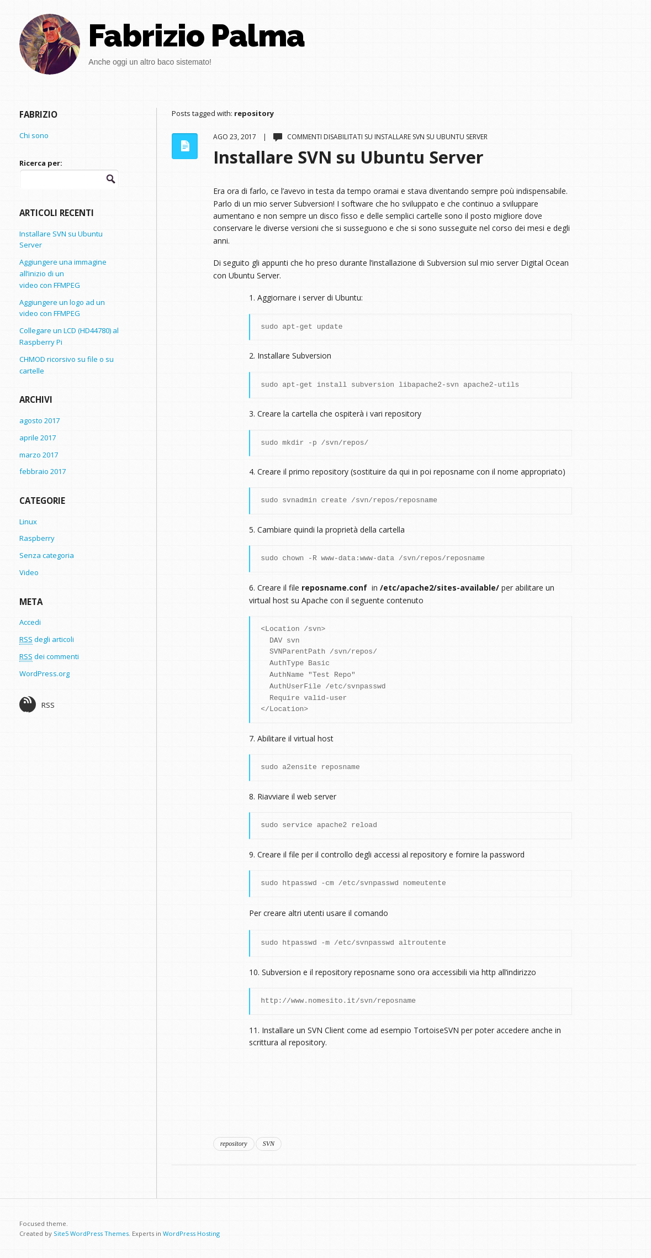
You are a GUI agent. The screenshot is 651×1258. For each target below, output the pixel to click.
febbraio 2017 (42, 471)
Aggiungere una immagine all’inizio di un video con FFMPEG (63, 273)
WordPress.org (44, 673)
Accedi (30, 622)
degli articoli (46, 639)
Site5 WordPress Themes (91, 1233)
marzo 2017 (38, 455)
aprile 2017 (37, 438)
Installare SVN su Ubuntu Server (348, 157)
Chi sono (34, 135)
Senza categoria (46, 555)
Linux (28, 522)
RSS (37, 704)
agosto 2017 (39, 420)
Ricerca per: (40, 163)
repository (233, 1144)
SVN (268, 1144)
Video (29, 572)
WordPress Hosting (191, 1233)
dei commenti (49, 656)
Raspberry (37, 538)
